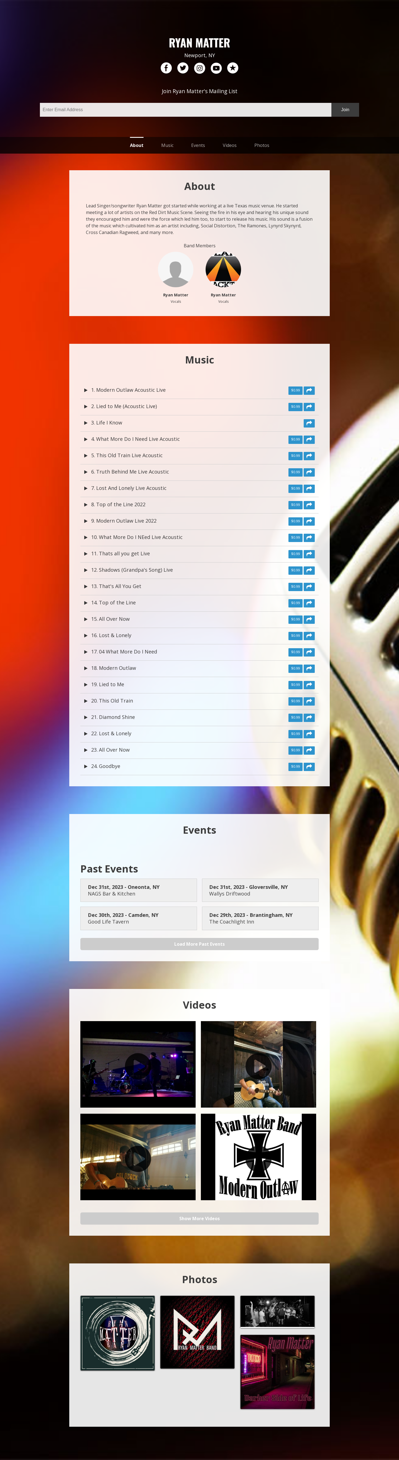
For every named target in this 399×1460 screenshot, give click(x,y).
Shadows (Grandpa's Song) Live (136, 569)
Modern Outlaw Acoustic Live (131, 389)
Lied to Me (111, 684)
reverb (233, 68)
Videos (230, 145)
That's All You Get (120, 586)
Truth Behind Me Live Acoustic (132, 471)
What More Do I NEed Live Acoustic (141, 537)
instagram (199, 68)
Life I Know (109, 422)
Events (198, 145)
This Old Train (116, 700)
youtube (216, 68)
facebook (166, 68)
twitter (183, 68)
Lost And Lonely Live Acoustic (131, 488)
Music (167, 145)
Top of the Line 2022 (120, 504)
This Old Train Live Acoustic (129, 455)
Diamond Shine (117, 717)
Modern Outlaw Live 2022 (126, 520)
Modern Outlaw (117, 668)
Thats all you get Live (124, 553)
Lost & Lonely (115, 635)
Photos (261, 145)
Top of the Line (117, 602)
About (137, 145)
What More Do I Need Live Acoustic (138, 439)
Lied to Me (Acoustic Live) (126, 406)
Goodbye (109, 766)
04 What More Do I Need (128, 651)
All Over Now (114, 618)
